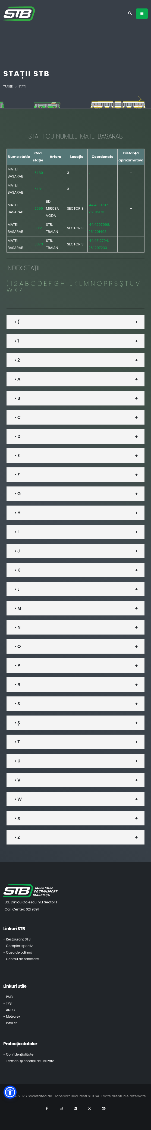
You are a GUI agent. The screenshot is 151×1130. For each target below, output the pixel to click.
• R (17, 684)
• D (17, 436)
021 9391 (32, 909)
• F (17, 474)
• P (17, 665)
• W (18, 799)
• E (17, 455)
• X (17, 818)
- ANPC (9, 1010)
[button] (10, 1092)
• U (17, 761)
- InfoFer (10, 1023)
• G (17, 494)
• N (17, 627)
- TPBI (7, 1003)
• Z (17, 837)
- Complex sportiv (18, 945)
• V (17, 780)
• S (17, 704)
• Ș (17, 723)
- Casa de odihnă (17, 952)
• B (17, 398)
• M (18, 608)
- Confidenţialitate (18, 1054)
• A (17, 379)
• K (17, 570)
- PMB (8, 996)
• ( (17, 322)
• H (17, 513)
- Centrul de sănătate (21, 959)
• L (17, 589)
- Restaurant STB (17, 939)
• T (17, 742)
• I (16, 532)
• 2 (17, 360)
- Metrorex (11, 1016)
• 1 (17, 341)
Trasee (7, 87)
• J (17, 551)
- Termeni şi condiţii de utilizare (28, 1061)
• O (18, 646)
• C (17, 417)
